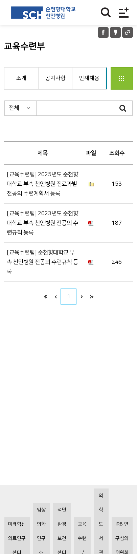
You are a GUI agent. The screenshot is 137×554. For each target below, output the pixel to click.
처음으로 (45, 296)
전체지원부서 (122, 78)
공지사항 (55, 78)
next (81, 296)
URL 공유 (127, 32)
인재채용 (89, 78)
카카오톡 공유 (115, 32)
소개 (21, 78)
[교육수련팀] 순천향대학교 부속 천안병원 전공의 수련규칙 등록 (42, 262)
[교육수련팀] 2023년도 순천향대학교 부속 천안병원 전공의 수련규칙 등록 (42, 223)
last (92, 296)
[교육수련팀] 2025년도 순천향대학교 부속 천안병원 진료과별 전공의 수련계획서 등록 (42, 184)
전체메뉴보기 (123, 12)
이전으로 (55, 296)
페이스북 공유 (103, 32)
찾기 (105, 12)
